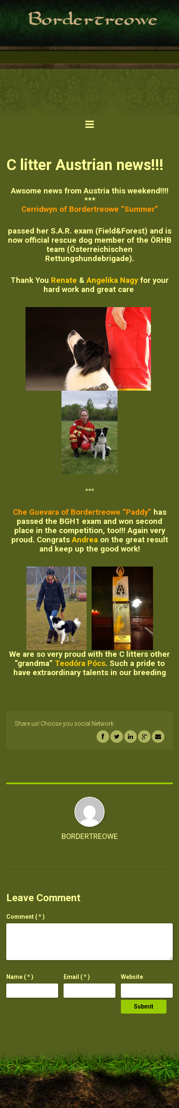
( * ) (25, 916)
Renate (64, 280)
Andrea (85, 539)
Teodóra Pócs (80, 663)
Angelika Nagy (112, 280)
